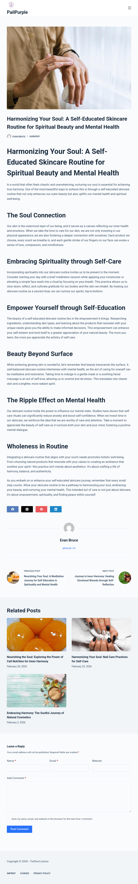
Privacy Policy (42, 873)
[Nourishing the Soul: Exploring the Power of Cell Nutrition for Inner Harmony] (36, 634)
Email (53, 761)
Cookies (24, 873)
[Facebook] (13, 509)
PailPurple (17, 12)
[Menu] (129, 8)
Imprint (11, 873)
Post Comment (19, 829)
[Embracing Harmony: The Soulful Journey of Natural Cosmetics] (36, 690)
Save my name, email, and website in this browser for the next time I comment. (52, 819)
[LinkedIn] (56, 509)
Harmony (34, 136)
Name (11, 761)
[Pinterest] (41, 509)
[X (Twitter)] (27, 509)
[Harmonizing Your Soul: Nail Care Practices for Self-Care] (101, 634)
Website (97, 760)
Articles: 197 (69, 548)
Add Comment (16, 778)
